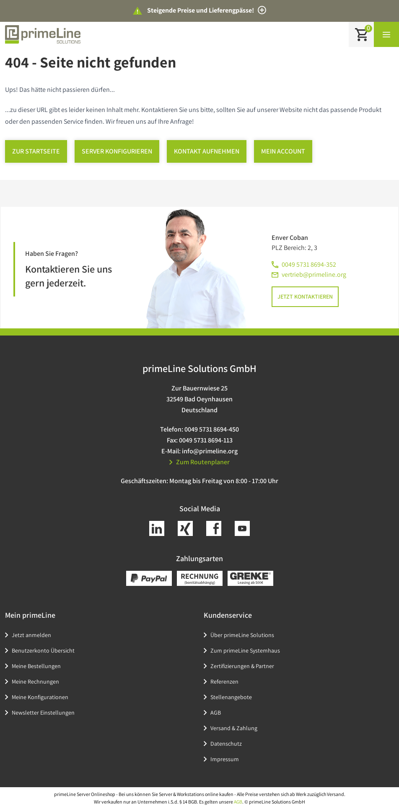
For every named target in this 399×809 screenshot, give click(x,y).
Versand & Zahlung (233, 728)
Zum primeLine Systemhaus (245, 650)
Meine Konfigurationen (40, 697)
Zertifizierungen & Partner (242, 666)
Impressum (224, 759)
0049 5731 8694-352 (309, 264)
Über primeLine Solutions (242, 635)
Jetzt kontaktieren (305, 296)
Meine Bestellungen (36, 666)
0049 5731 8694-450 (211, 429)
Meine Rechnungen (35, 681)
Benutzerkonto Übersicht (43, 650)
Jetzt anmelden (31, 635)
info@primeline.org (210, 451)
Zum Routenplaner (199, 462)
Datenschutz (226, 743)
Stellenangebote (231, 697)
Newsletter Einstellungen (43, 712)
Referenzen (224, 681)
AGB (215, 712)
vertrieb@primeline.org (314, 274)
